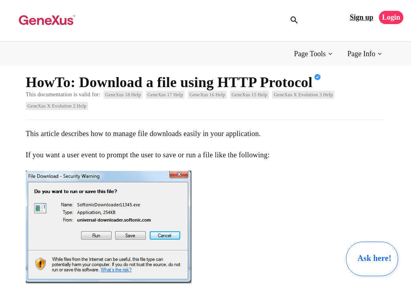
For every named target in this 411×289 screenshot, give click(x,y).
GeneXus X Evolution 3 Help (303, 95)
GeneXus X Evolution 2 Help (56, 106)
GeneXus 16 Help (207, 95)
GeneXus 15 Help (249, 95)
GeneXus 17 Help (165, 95)
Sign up (361, 17)
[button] (314, 54)
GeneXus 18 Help (123, 95)
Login (391, 17)
